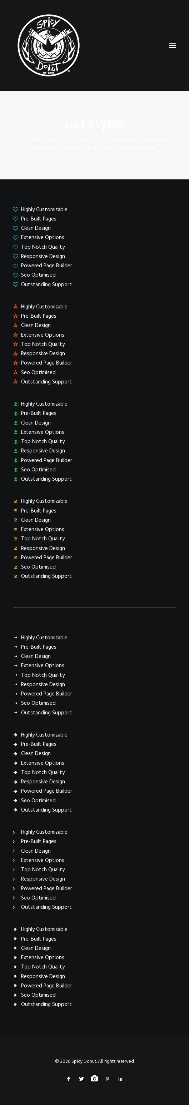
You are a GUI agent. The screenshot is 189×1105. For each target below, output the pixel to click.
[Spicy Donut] (94, 45)
